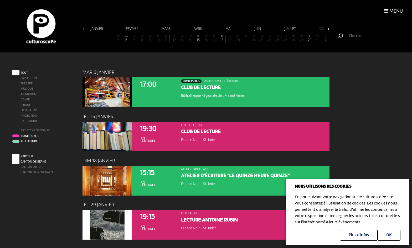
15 (198, 38)
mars (166, 29)
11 (165, 38)
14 (190, 38)
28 (301, 38)
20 (237, 38)
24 (270, 38)
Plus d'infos (359, 235)
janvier (97, 29)
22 (254, 38)
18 (221, 38)
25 (277, 38)
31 (325, 38)
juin (258, 29)
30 (317, 38)
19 (230, 38)
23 (261, 38)
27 (293, 38)
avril (198, 29)
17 (214, 38)
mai (228, 29)
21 (246, 38)
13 (182, 38)
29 (309, 38)
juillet (290, 29)
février (132, 29)
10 (158, 38)
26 (285, 38)
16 (206, 38)
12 (174, 38)
